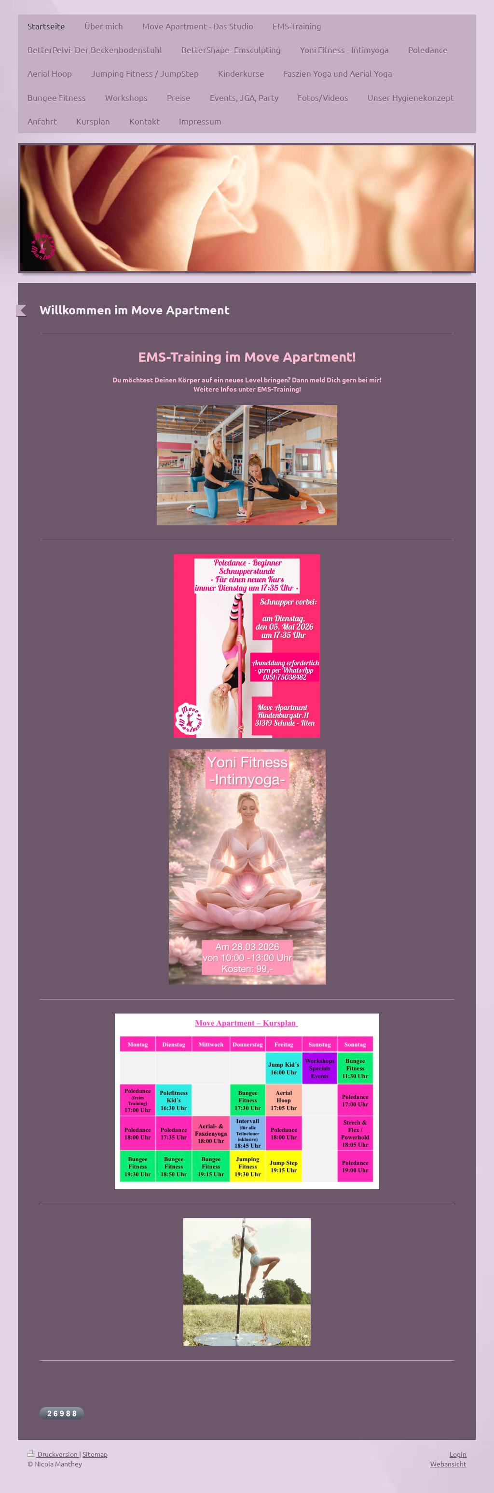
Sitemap (95, 1454)
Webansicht (448, 1463)
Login (458, 1454)
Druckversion (53, 1454)
